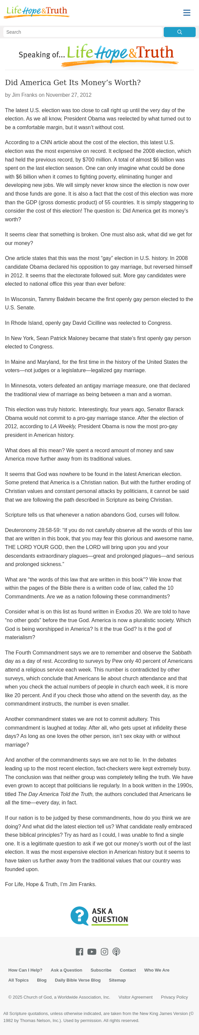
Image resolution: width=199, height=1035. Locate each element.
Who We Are (156, 970)
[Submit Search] (180, 32)
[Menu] (187, 12)
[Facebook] (81, 952)
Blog (42, 980)
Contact (128, 970)
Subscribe (101, 970)
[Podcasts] (117, 952)
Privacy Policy (174, 997)
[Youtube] (93, 952)
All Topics (18, 980)
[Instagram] (106, 952)
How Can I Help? (25, 970)
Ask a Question (67, 970)
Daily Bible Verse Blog (77, 980)
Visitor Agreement (135, 997)
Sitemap (117, 980)
